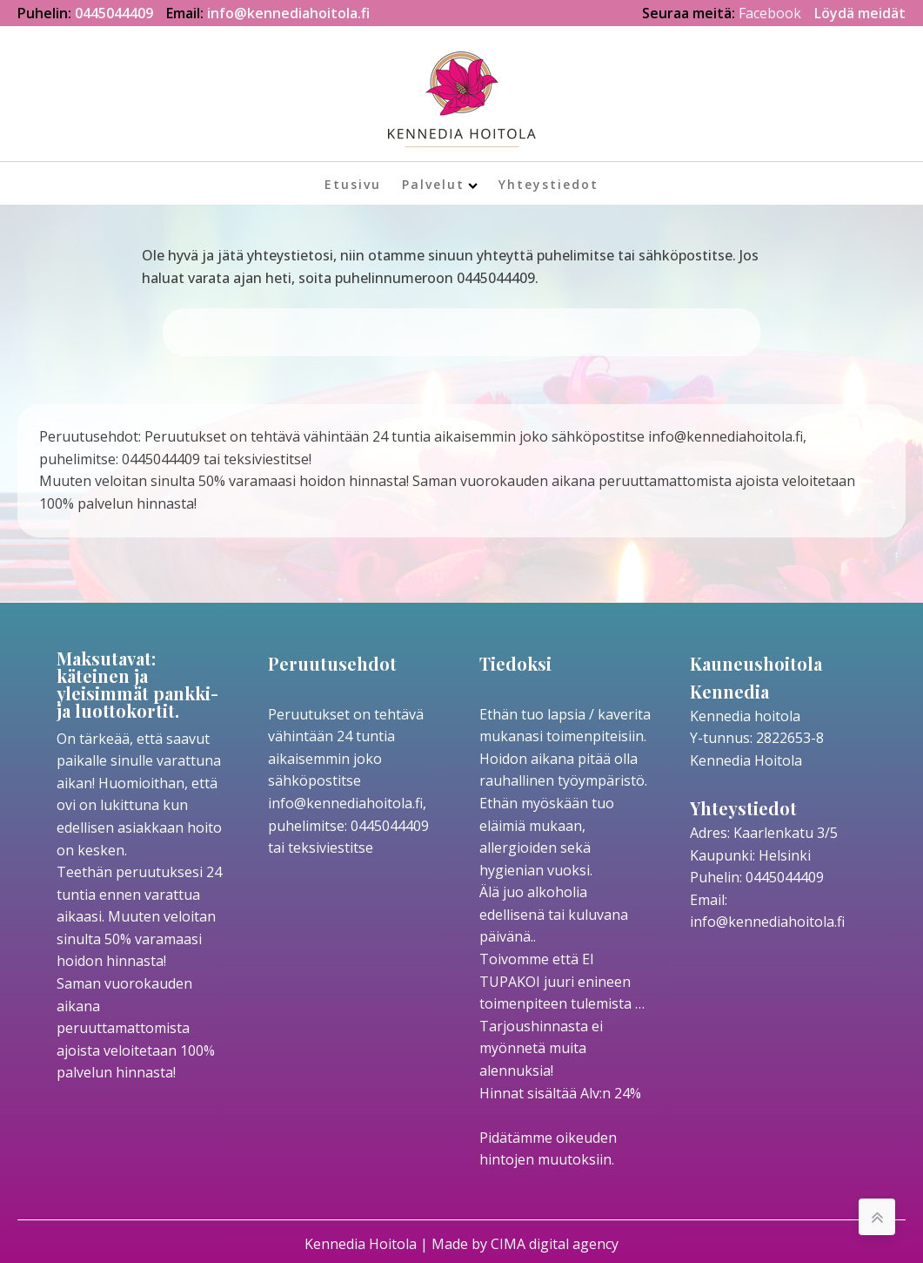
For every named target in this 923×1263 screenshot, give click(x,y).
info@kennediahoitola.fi (288, 13)
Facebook (770, 13)
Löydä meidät (860, 13)
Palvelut (440, 184)
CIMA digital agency (555, 1243)
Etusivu (352, 184)
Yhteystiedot (548, 184)
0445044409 (114, 13)
